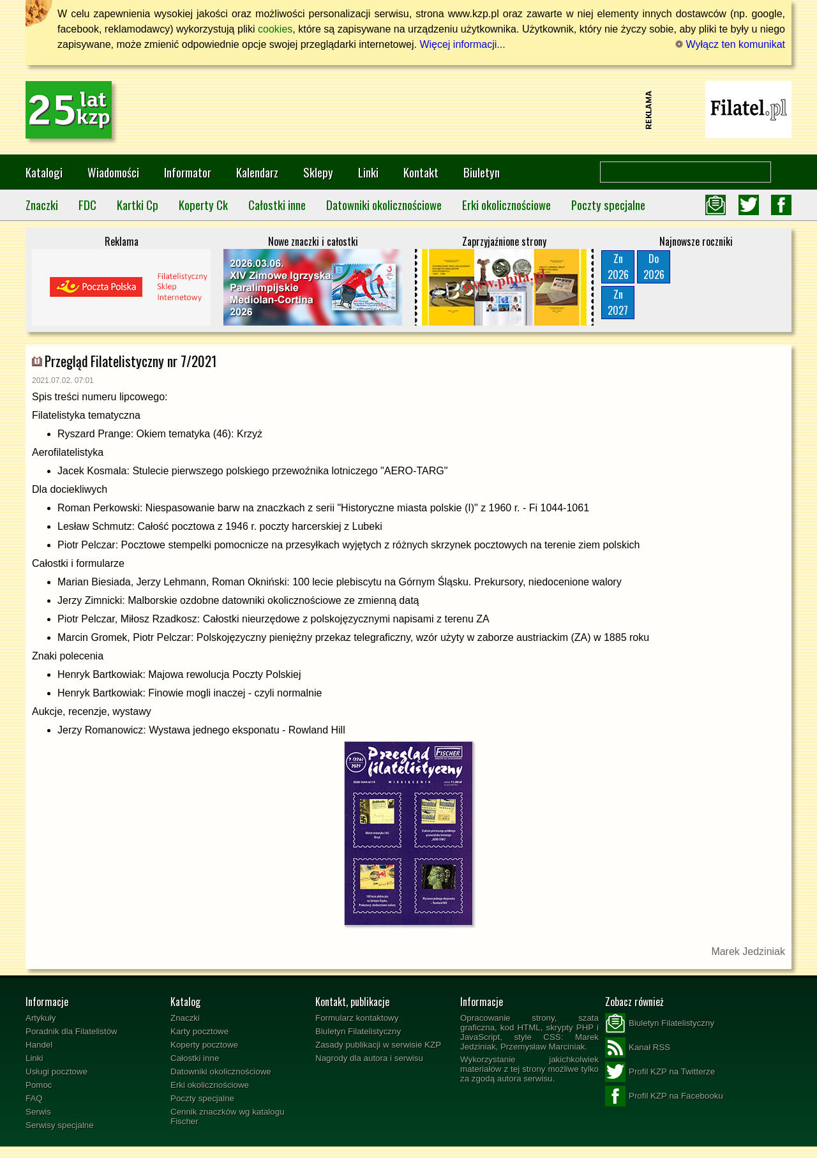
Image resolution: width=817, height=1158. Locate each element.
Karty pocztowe (199, 1031)
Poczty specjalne (608, 204)
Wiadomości (113, 172)
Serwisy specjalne (60, 1125)
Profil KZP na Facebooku (664, 1096)
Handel (39, 1044)
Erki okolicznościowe (506, 204)
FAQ (34, 1098)
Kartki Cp (137, 204)
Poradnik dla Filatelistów (71, 1031)
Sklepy (318, 172)
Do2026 (653, 266)
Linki (368, 172)
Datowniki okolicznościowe (384, 204)
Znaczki (42, 204)
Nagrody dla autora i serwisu (369, 1058)
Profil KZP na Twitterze (660, 1072)
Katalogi (44, 172)
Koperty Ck (203, 204)
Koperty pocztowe (204, 1044)
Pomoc (39, 1085)
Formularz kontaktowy (356, 1018)
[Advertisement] (408, 110)
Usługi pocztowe (56, 1071)
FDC (87, 204)
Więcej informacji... (462, 44)
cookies (275, 29)
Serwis (38, 1112)
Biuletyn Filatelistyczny (358, 1031)
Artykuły (41, 1018)
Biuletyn (481, 172)
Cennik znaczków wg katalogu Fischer (227, 1116)
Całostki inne (277, 204)
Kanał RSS (637, 1047)
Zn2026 (618, 266)
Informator (187, 172)
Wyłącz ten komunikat (730, 44)
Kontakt (420, 172)
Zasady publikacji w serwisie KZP (378, 1044)
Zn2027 (618, 302)
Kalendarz (257, 172)
